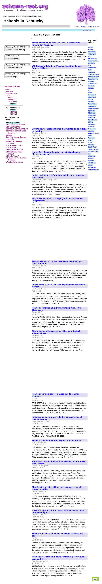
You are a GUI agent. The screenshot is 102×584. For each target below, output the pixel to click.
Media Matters (92, 104)
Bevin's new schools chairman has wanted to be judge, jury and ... (59, 130)
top (95, 579)
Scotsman (91, 145)
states (10, 97)
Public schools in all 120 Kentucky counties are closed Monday (58, 286)
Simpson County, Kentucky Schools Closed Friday (56, 440)
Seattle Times (92, 147)
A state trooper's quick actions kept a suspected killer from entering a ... (58, 511)
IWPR (90, 92)
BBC (89, 56)
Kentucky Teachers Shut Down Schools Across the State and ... (56, 309)
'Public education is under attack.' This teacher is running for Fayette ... (56, 44)
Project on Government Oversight (91, 129)
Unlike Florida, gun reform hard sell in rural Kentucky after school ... (58, 176)
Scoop (90, 142)
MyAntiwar (91, 111)
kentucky (11, 99)
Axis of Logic (92, 54)
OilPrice (90, 122)
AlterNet (90, 47)
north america (12, 93)
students (13, 112)
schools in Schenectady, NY (17, 129)
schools (9, 135)
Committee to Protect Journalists (92, 70)
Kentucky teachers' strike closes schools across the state (57, 535)
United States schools (14, 149)
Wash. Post (91, 156)
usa (8, 95)
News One (91, 117)
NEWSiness (91, 113)
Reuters (90, 140)
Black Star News (93, 61)
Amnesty (90, 49)
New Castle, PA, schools (15, 125)
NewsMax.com (92, 120)
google (83, 26)
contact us (86, 30)
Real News (91, 138)
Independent (92, 95)
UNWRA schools (12, 156)
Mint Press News (93, 108)
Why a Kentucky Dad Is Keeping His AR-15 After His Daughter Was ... (57, 199)
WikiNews (91, 160)
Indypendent (91, 97)
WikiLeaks (91, 158)
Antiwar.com (91, 52)
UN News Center (93, 151)
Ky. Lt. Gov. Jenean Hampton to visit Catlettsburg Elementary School (56, 153)
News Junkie (92, 115)
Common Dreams (93, 74)
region (7, 89)
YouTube (96, 26)
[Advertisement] (54, 105)
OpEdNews (91, 124)
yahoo (90, 26)
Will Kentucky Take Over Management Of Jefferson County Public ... (56, 67)
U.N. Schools (11, 147)
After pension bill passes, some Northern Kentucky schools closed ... (57, 332)
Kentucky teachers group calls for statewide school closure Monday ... (57, 418)
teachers (13, 114)
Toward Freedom (93, 149)
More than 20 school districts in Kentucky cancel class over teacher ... (58, 462)
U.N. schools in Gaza (14, 145)
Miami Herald (92, 106)
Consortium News (93, 77)
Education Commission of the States (92, 84)
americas (9, 91)
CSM (89, 65)
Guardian (91, 88)
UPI (89, 154)
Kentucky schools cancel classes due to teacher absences (55, 395)
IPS (89, 90)
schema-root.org (12, 86)
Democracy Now (93, 79)
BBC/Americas (92, 58)
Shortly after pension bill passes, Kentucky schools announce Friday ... (57, 488)
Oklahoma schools (13, 127)
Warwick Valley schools (15, 162)
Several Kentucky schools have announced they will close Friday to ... (57, 262)
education (13, 101)
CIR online (91, 63)
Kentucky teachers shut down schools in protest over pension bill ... (58, 558)
